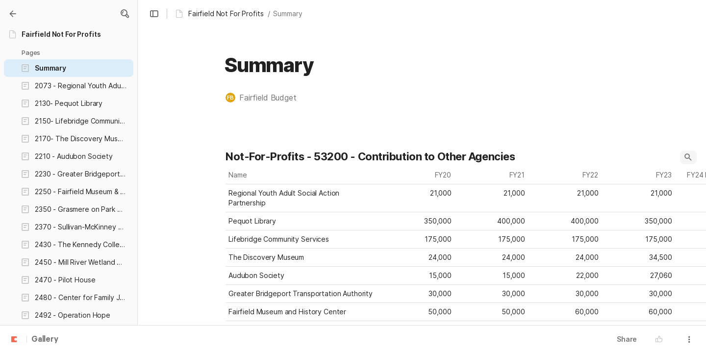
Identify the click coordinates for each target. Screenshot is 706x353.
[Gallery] (13, 14)
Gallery (44, 340)
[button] (124, 14)
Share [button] (627, 339)
